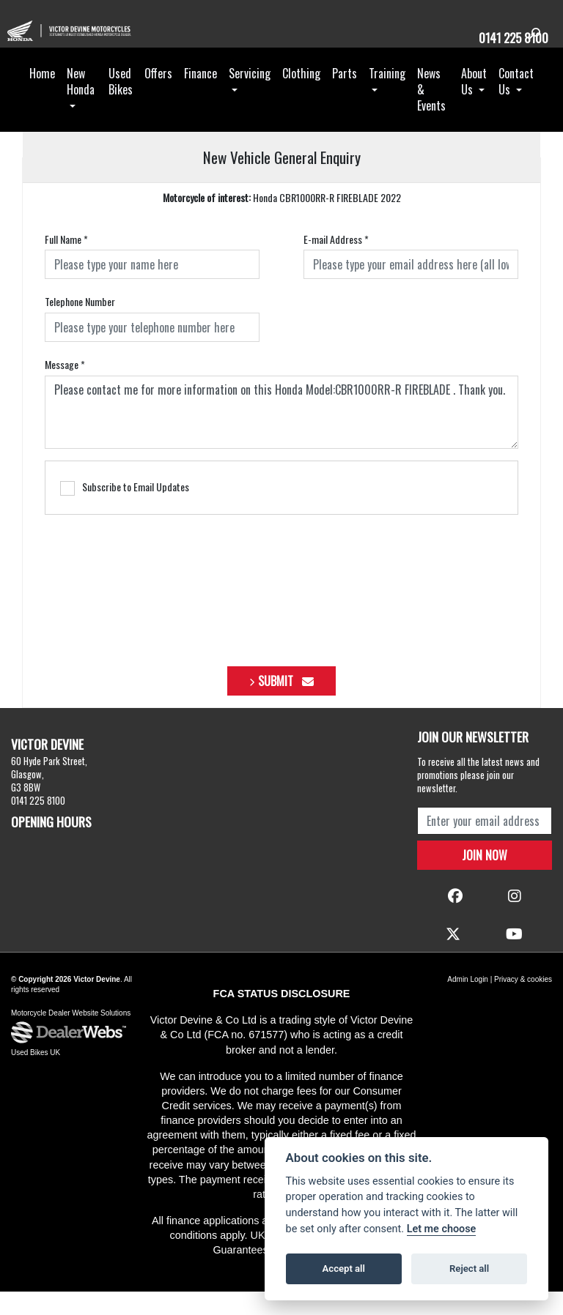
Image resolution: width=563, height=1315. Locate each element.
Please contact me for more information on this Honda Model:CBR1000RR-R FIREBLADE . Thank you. (281, 435)
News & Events (431, 113)
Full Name (66, 263)
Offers (158, 96)
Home (42, 96)
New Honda (81, 105)
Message (65, 388)
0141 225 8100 (506, 37)
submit (286, 704)
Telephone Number (80, 325)
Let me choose (441, 1229)
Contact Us (516, 105)
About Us (474, 105)
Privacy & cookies (523, 1003)
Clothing (301, 96)
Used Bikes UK (35, 1076)
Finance (200, 96)
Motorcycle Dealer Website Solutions (70, 1036)
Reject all (469, 1268)
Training (387, 96)
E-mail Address (336, 263)
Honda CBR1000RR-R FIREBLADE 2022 (282, 222)
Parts (344, 96)
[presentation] (281, 607)
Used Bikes (120, 105)
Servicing (250, 96)
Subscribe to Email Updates (124, 511)
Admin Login (467, 1003)
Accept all (344, 1268)
